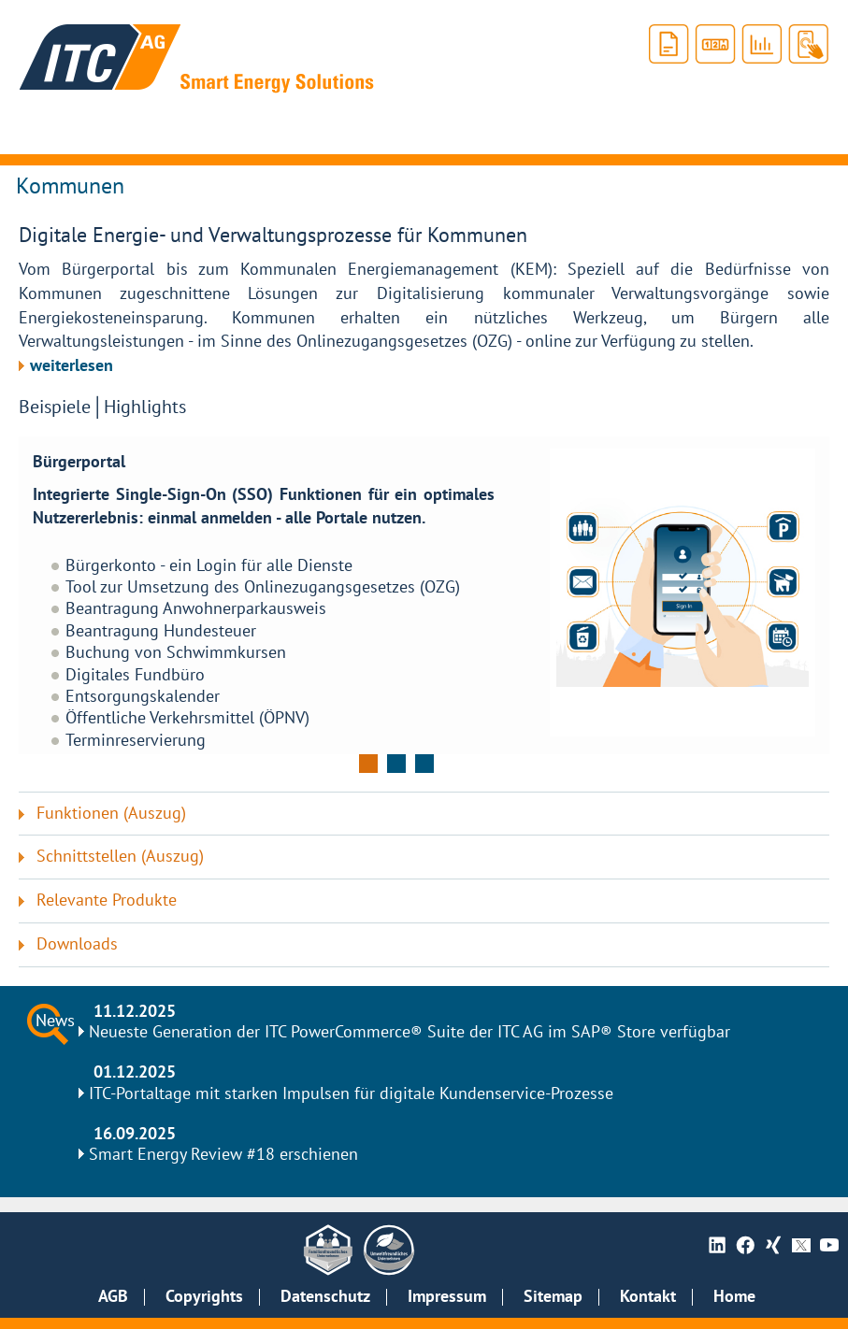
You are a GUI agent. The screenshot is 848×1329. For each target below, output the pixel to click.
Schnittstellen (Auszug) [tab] (120, 856)
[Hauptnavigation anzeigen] (33, 131)
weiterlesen (71, 366)
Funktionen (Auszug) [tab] (111, 813)
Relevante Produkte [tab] (106, 900)
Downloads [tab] (77, 944)
